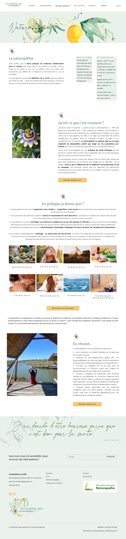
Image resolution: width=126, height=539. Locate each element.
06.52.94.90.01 (14, 485)
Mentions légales (52, 480)
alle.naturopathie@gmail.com (20, 481)
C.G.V (48, 476)
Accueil (86, 473)
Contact (49, 473)
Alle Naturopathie (22, 527)
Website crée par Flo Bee (107, 527)
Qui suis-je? (87, 476)
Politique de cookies (54, 483)
